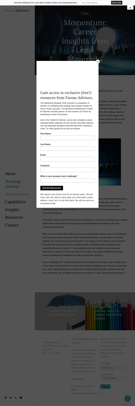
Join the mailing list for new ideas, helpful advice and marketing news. (45, 3)
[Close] (98, 61)
